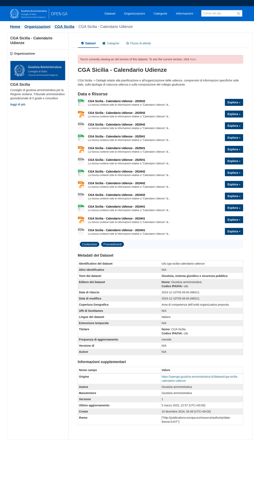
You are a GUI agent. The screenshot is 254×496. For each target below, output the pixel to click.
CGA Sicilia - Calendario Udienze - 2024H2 (116, 171)
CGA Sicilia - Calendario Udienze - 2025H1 (116, 136)
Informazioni (184, 13)
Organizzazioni (134, 13)
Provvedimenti (112, 244)
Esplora (234, 102)
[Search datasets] (221, 13)
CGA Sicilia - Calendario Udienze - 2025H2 (116, 101)
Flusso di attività (138, 43)
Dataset (110, 13)
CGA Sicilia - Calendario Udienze (105, 27)
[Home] (15, 27)
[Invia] (238, 13)
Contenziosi (89, 244)
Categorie (160, 13)
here (193, 59)
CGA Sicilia (64, 27)
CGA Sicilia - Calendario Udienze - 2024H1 (116, 206)
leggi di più (17, 104)
